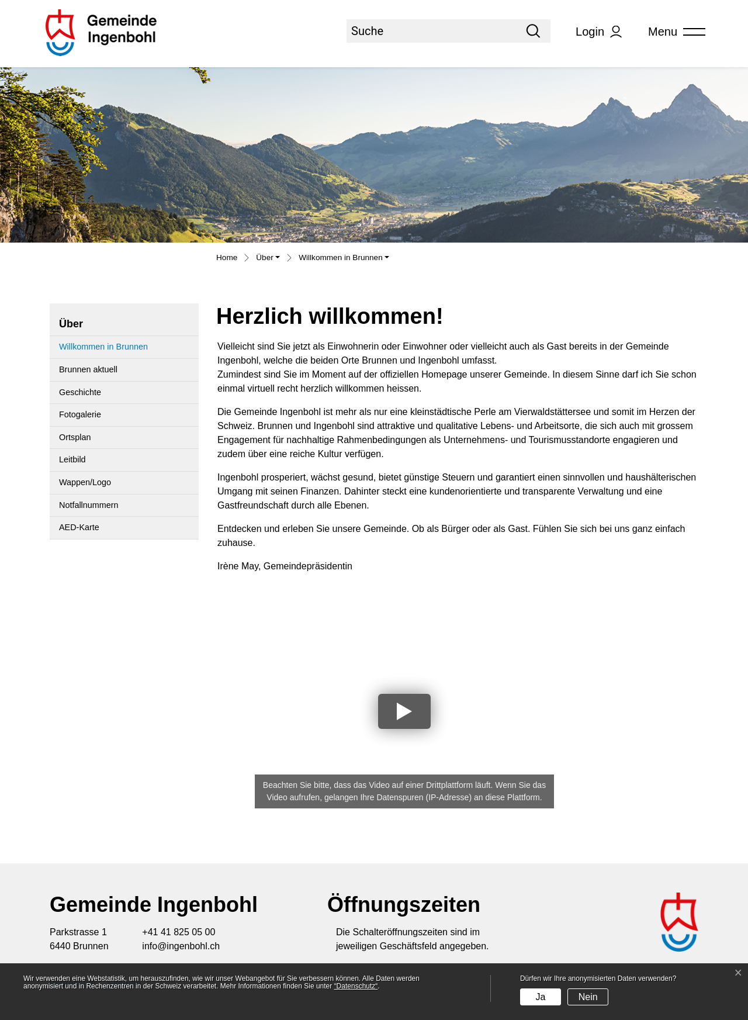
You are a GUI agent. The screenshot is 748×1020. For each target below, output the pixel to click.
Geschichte (80, 392)
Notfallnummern (89, 505)
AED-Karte (79, 527)
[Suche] (431, 31)
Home (226, 257)
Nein (588, 997)
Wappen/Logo (85, 482)
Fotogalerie (80, 414)
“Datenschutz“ (356, 986)
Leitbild (72, 459)
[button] (268, 259)
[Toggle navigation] (672, 32)
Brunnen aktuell (88, 369)
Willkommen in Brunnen (103, 350)
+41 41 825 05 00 (178, 932)
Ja (540, 997)
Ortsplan (75, 437)
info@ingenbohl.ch (181, 946)
